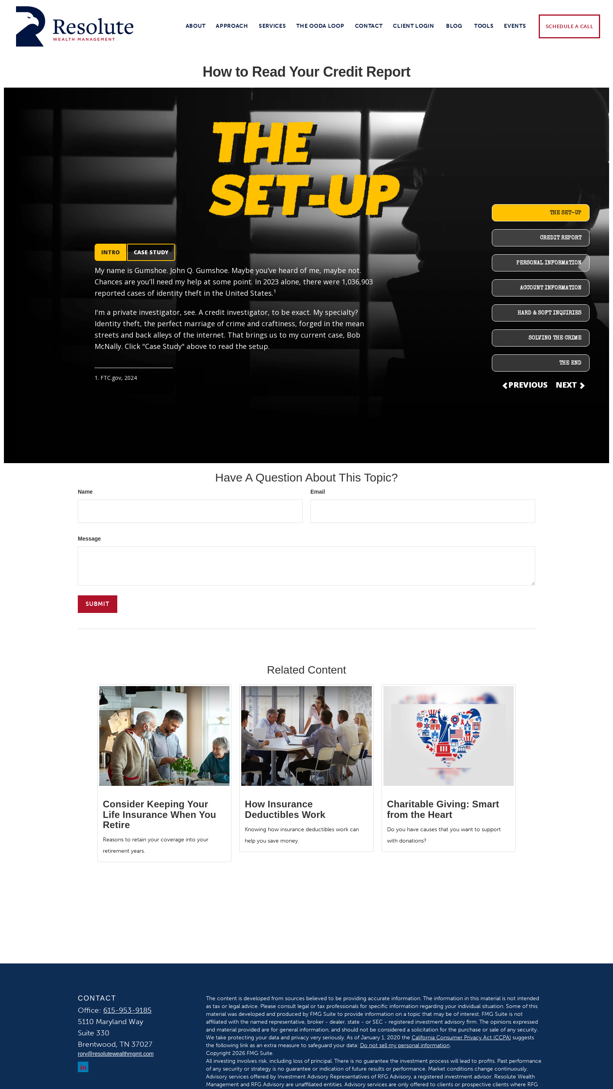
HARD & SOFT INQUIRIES (549, 313)
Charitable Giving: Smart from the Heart (443, 809)
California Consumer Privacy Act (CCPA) (461, 1037)
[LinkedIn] (83, 1067)
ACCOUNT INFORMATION (550, 288)
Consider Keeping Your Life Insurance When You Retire (159, 814)
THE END (570, 363)
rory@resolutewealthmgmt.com (116, 1054)
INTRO (110, 252)
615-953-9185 (127, 1010)
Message (89, 539)
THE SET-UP (565, 213)
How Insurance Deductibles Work (285, 809)
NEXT (570, 384)
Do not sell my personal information (405, 1045)
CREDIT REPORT (560, 238)
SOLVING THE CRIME (555, 338)
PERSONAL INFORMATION (548, 263)
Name (85, 492)
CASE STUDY (151, 252)
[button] (196, 26)
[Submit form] (97, 604)
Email (317, 492)
